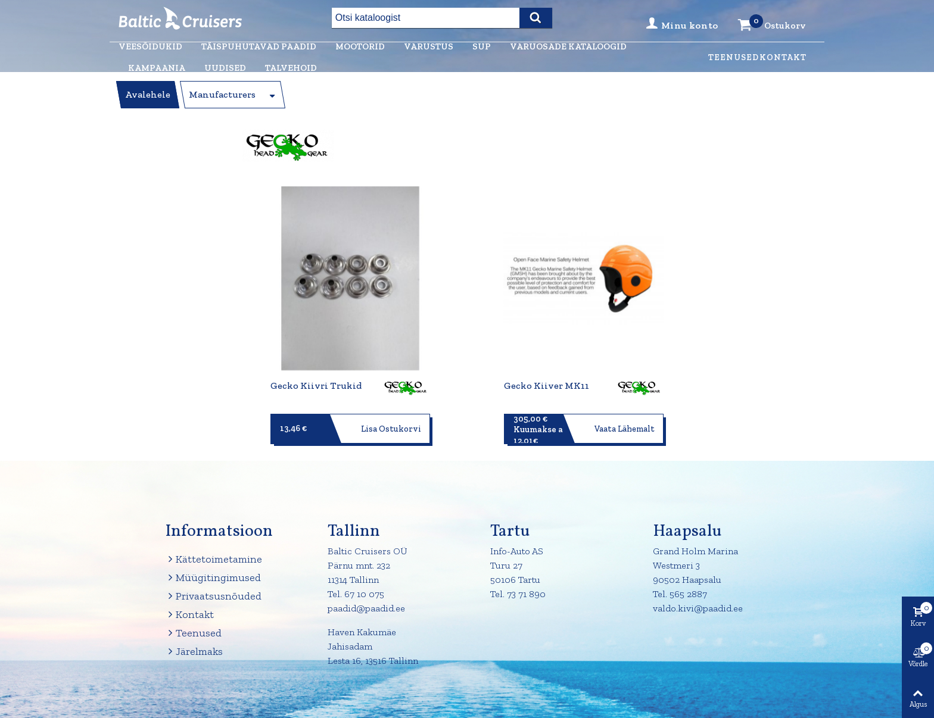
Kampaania (156, 68)
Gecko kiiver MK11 (546, 385)
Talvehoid (291, 68)
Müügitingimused (213, 578)
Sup (481, 46)
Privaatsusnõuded (213, 596)
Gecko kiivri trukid (316, 385)
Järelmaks (194, 652)
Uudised (225, 68)
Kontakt (783, 57)
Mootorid (360, 46)
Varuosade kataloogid (568, 46)
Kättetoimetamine (213, 559)
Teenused (733, 57)
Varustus (428, 46)
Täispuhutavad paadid (258, 46)
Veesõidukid (150, 46)
